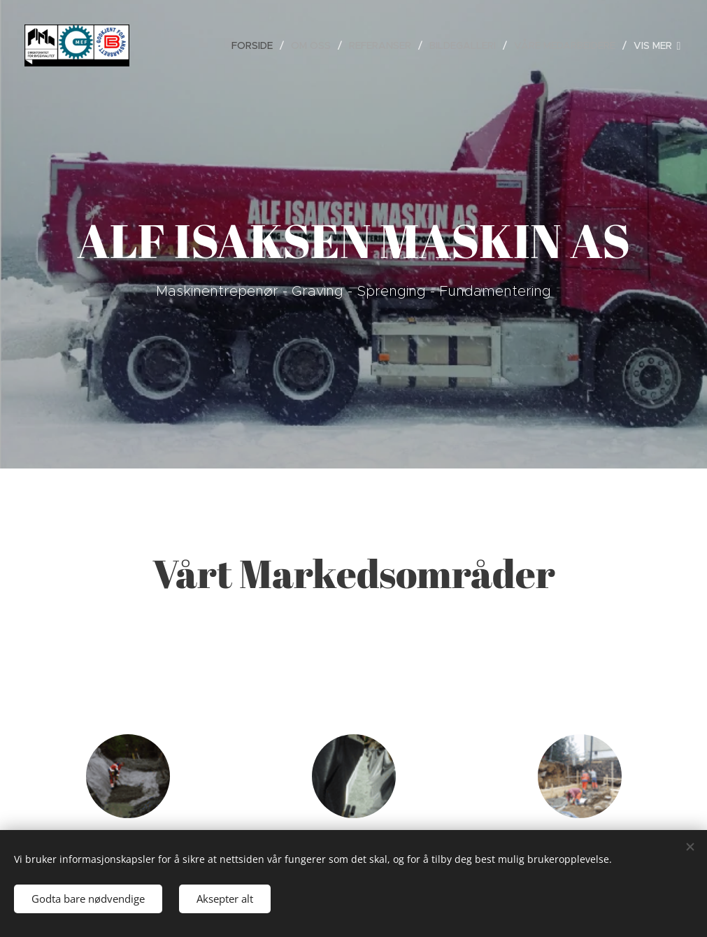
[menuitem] (256, 45)
